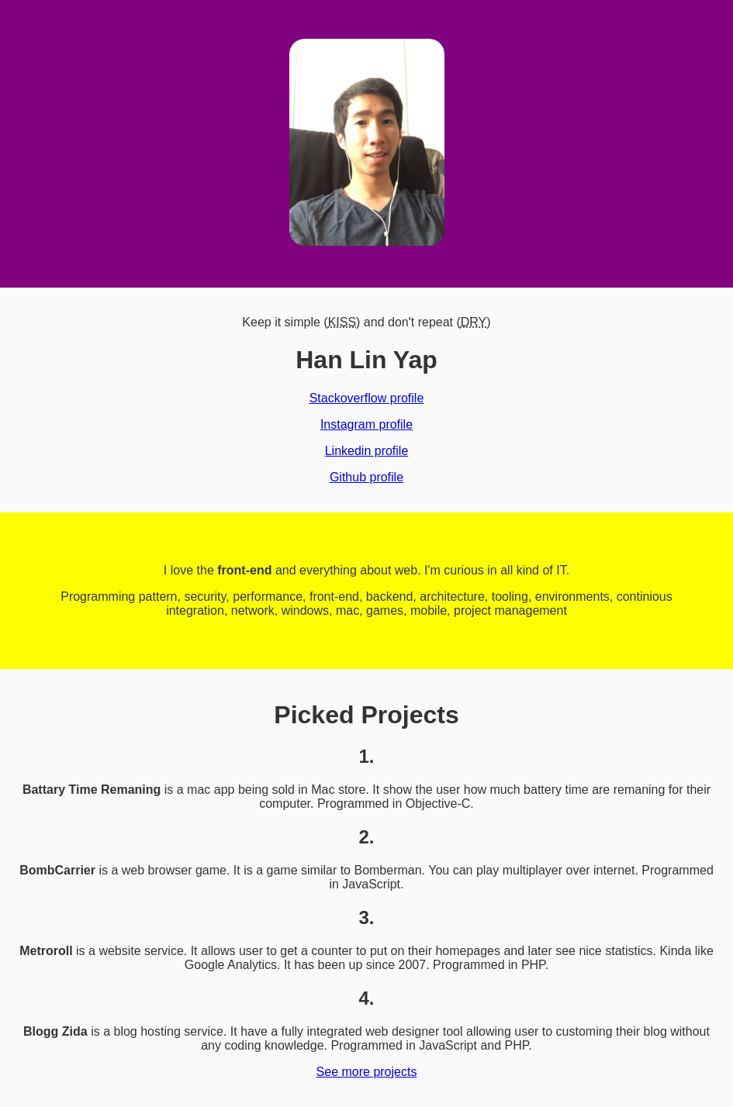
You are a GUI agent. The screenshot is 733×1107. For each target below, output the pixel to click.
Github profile (366, 477)
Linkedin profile (367, 450)
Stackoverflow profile (366, 398)
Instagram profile (366, 424)
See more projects (366, 1071)
